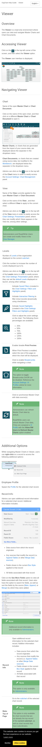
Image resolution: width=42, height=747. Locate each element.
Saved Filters (24, 286)
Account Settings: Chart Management (20, 177)
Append (32, 585)
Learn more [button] (8, 737)
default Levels (21, 279)
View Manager (8, 239)
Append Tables (12, 558)
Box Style (32, 565)
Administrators (28, 630)
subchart (25, 258)
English (35, 3)
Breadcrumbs (30, 360)
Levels (14, 256)
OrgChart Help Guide (9, 3)
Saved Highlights (26, 306)
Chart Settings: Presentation (14, 217)
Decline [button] (7, 743)
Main (27, 585)
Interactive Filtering (26, 296)
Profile (13, 487)
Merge (4, 588)
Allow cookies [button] (19, 743)
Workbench (7, 164)
